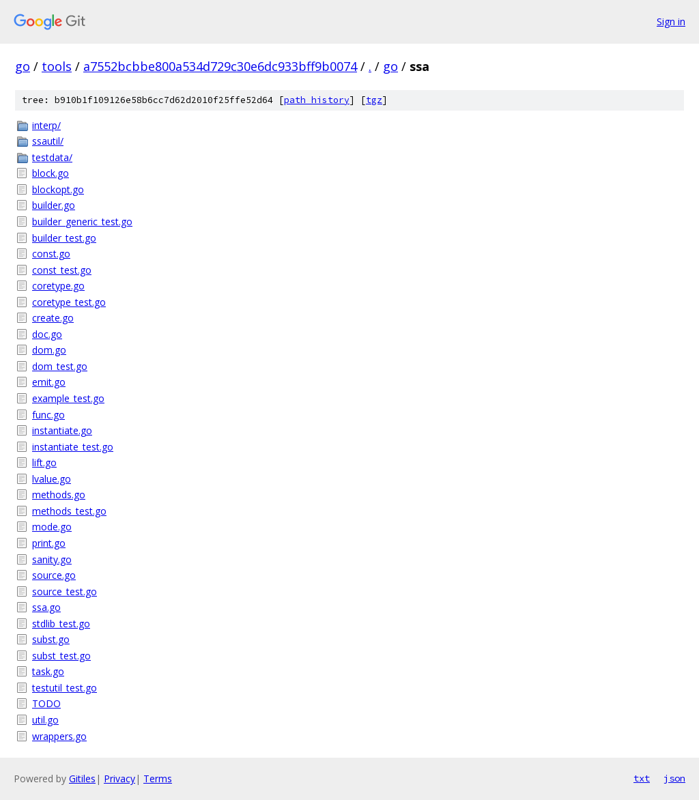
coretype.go (58, 285)
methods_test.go (69, 510)
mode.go (52, 526)
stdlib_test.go (61, 623)
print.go (49, 543)
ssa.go (46, 607)
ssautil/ (47, 140)
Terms (157, 778)
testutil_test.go (64, 687)
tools (57, 66)
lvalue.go (51, 478)
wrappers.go (59, 736)
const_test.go (61, 269)
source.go (54, 575)
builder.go (53, 205)
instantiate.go (62, 430)
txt (641, 778)
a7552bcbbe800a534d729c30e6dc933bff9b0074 (220, 66)
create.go (53, 317)
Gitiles (82, 778)
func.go (48, 414)
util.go (45, 719)
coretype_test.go (69, 302)
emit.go (49, 381)
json (674, 778)
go (22, 66)
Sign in (671, 21)
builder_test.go (64, 237)
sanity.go (52, 559)
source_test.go (64, 591)
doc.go (47, 334)
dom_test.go (59, 366)
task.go (48, 671)
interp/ (46, 125)
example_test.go (68, 398)
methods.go (58, 494)
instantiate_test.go (72, 446)
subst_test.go (61, 655)
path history (317, 100)
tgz (374, 100)
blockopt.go (58, 189)
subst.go (51, 639)
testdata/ (52, 157)
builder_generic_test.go (82, 221)
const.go (51, 253)
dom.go (49, 349)
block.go (50, 173)
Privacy (119, 778)
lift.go (44, 462)
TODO (46, 703)
